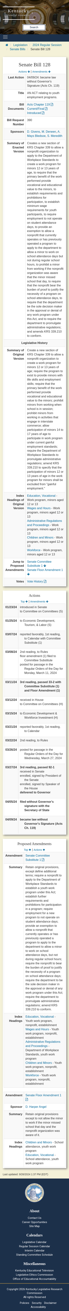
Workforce (33, 550)
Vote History (36, 581)
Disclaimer (50, 1303)
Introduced (35, 113)
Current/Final (37, 108)
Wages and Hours (38, 508)
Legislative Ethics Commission (34, 1274)
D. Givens (33, 131)
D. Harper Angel (35, 1106)
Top (24, 601)
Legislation (20, 45)
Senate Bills (17, 49)
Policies (24, 1303)
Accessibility (38, 1307)
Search (34, 27)
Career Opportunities (34, 1222)
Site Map (34, 1226)
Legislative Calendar (34, 1242)
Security (37, 1303)
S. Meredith (54, 135)
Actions (24, 71)
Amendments (41, 71)
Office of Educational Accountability (34, 1279)
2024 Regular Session (47, 45)
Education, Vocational (41, 495)
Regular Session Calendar (34, 1246)
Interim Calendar (35, 1250)
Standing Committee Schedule (34, 1254)
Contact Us (34, 1218)
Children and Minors (40, 537)
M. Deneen (49, 131)
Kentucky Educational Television (34, 1270)
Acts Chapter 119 (40, 104)
